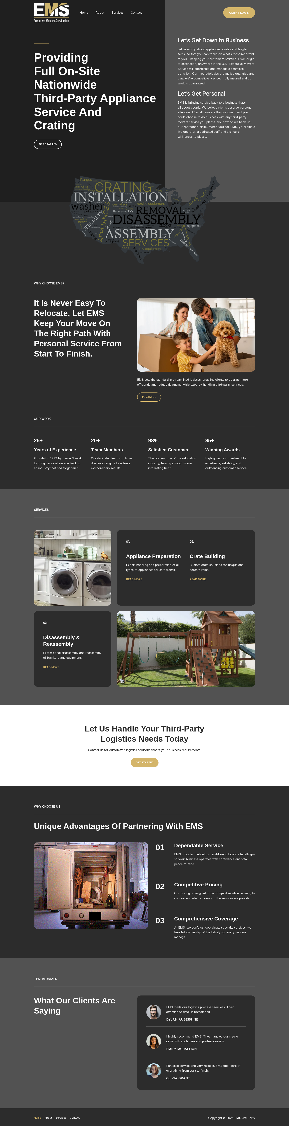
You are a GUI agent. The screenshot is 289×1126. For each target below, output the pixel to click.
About (97, 12)
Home (83, 12)
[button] (239, 12)
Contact (131, 12)
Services (114, 12)
